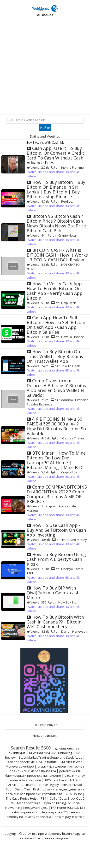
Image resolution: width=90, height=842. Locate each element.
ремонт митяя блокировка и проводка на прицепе (43, 773)
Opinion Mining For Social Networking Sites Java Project (42, 805)
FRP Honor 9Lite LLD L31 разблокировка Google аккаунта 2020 (47, 809)
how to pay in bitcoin (69, 817)
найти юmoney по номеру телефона (43, 814)
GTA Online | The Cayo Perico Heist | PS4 (45, 796)
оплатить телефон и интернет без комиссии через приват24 (47, 768)
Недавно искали (45, 735)
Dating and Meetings (45, 136)
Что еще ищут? (45, 725)
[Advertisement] (45, 66)
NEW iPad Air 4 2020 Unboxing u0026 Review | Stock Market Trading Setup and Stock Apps (43, 755)
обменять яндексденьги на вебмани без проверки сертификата (45, 791)
